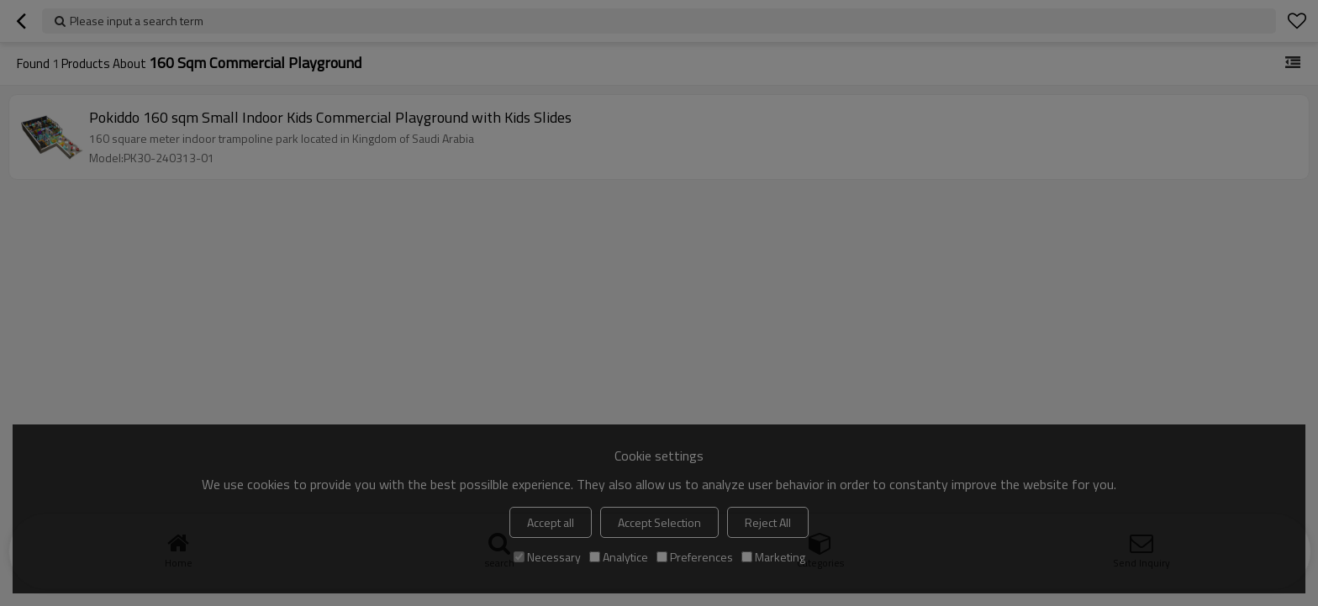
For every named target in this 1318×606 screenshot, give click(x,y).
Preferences (694, 557)
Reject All (768, 522)
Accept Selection (659, 522)
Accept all (550, 522)
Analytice (618, 557)
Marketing (773, 557)
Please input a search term (136, 20)
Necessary (547, 557)
